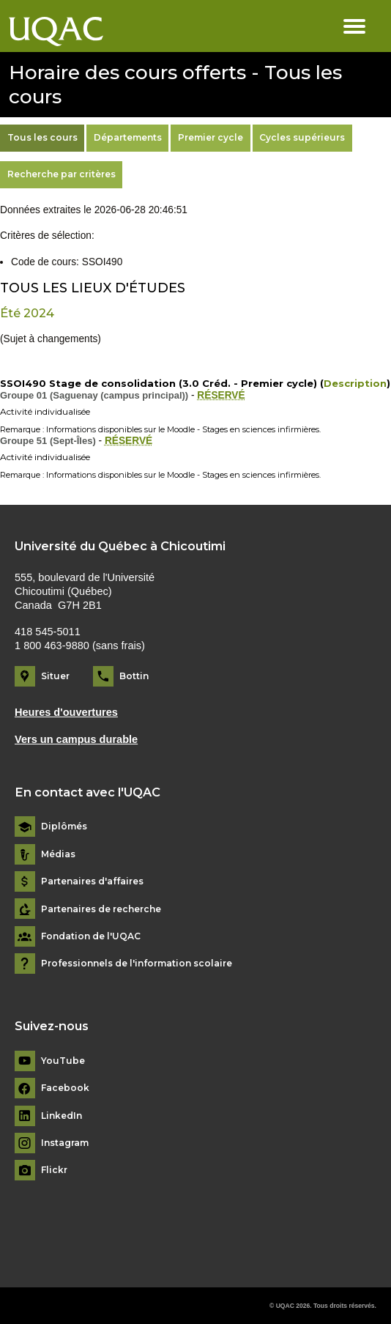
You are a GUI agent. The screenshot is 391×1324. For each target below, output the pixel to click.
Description (355, 383)
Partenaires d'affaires (92, 881)
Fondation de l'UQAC (91, 936)
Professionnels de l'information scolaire (136, 963)
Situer (55, 675)
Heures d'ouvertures (66, 712)
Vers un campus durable (76, 739)
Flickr (54, 1170)
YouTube (63, 1061)
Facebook (65, 1088)
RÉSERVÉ (221, 395)
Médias (58, 854)
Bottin (134, 675)
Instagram (65, 1143)
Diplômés (64, 826)
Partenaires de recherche (101, 909)
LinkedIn (61, 1116)
